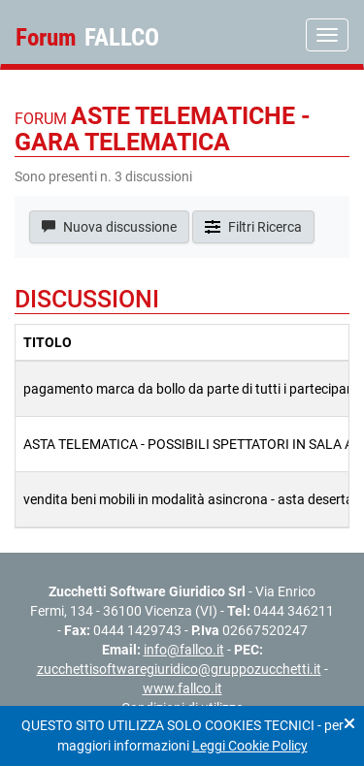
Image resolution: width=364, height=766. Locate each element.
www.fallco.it (182, 688)
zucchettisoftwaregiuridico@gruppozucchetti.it (179, 669)
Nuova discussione (109, 227)
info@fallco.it (184, 649)
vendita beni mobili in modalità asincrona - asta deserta (188, 499)
